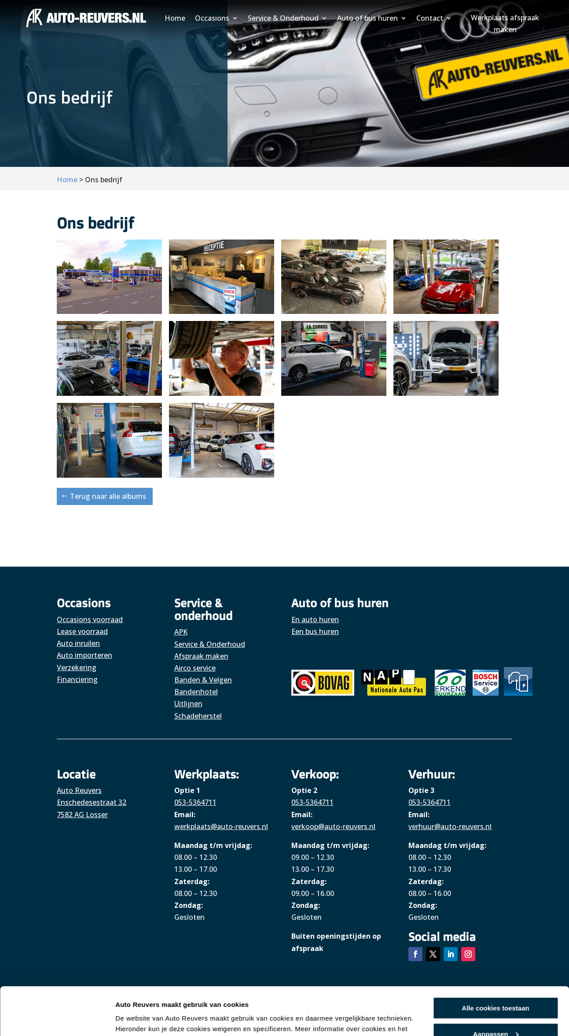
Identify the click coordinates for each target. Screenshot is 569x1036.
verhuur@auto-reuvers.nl (450, 826)
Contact (429, 18)
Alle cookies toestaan (495, 963)
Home (175, 18)
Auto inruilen (78, 643)
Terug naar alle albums (108, 496)
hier (305, 994)
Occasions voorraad (90, 619)
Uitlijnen (188, 703)
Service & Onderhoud (283, 18)
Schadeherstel (198, 716)
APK (180, 632)
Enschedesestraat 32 (91, 802)
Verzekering (76, 667)
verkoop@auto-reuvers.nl (333, 826)
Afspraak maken (201, 656)
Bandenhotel (196, 692)
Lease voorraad (82, 631)
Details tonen (136, 1018)
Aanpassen (496, 988)
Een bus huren (315, 631)
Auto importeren (84, 655)
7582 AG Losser (82, 814)
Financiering (77, 679)
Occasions (212, 18)
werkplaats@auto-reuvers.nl (221, 826)
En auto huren (315, 619)
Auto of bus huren (367, 18)
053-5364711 (195, 802)
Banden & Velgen (203, 680)
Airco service (195, 668)
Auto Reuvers (79, 790)
